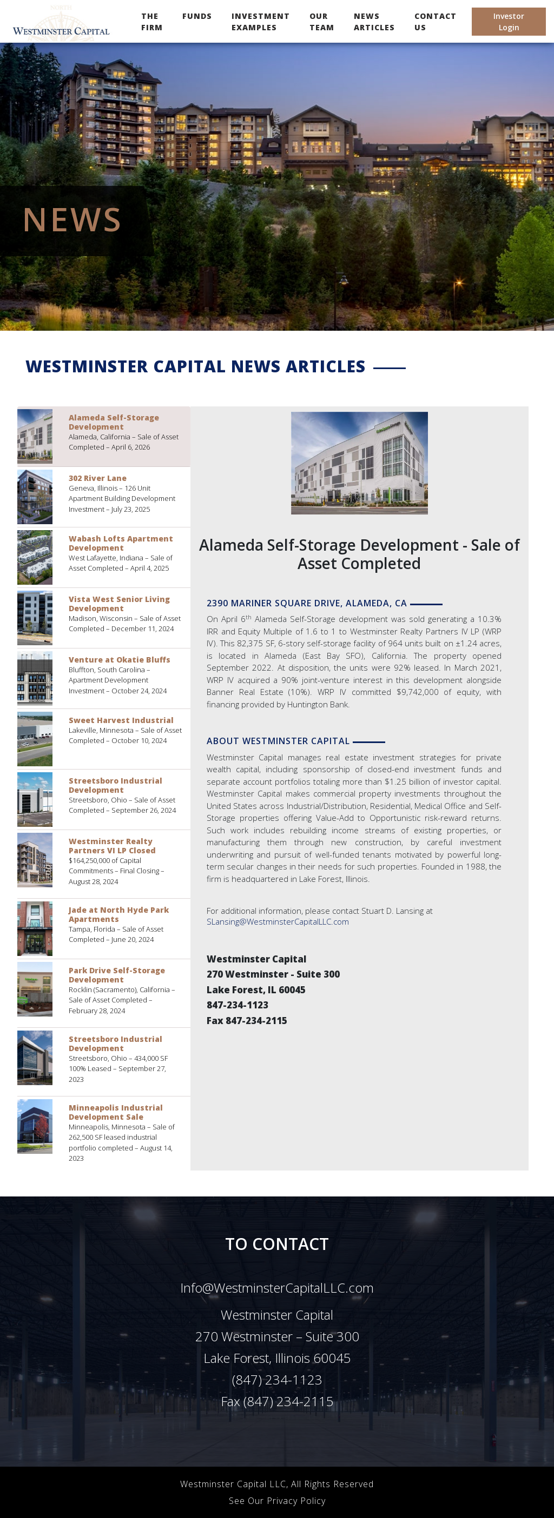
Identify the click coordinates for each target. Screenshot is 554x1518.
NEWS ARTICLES (374, 21)
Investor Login (508, 21)
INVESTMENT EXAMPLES (261, 21)
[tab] (103, 436)
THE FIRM (154, 21)
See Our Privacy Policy (277, 1501)
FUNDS (197, 16)
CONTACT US (435, 21)
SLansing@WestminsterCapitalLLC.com (278, 921)
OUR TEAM (321, 21)
